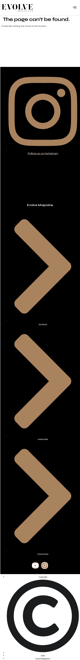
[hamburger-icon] (74, 7)
